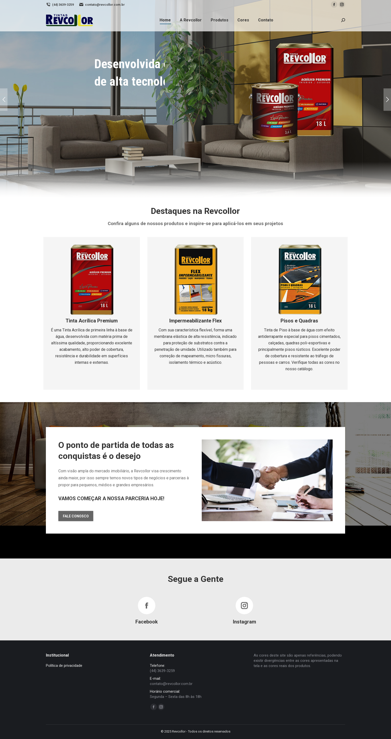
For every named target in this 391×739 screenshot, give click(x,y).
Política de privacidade (64, 665)
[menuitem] (165, 20)
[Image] (91, 279)
